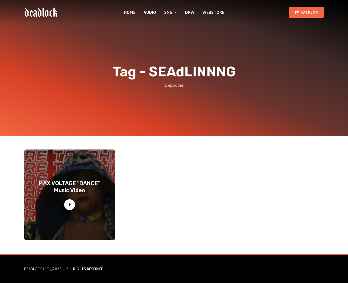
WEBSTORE (213, 12)
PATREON (310, 12)
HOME (129, 12)
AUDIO (150, 12)
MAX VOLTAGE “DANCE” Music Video (69, 187)
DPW (189, 12)
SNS (168, 12)
